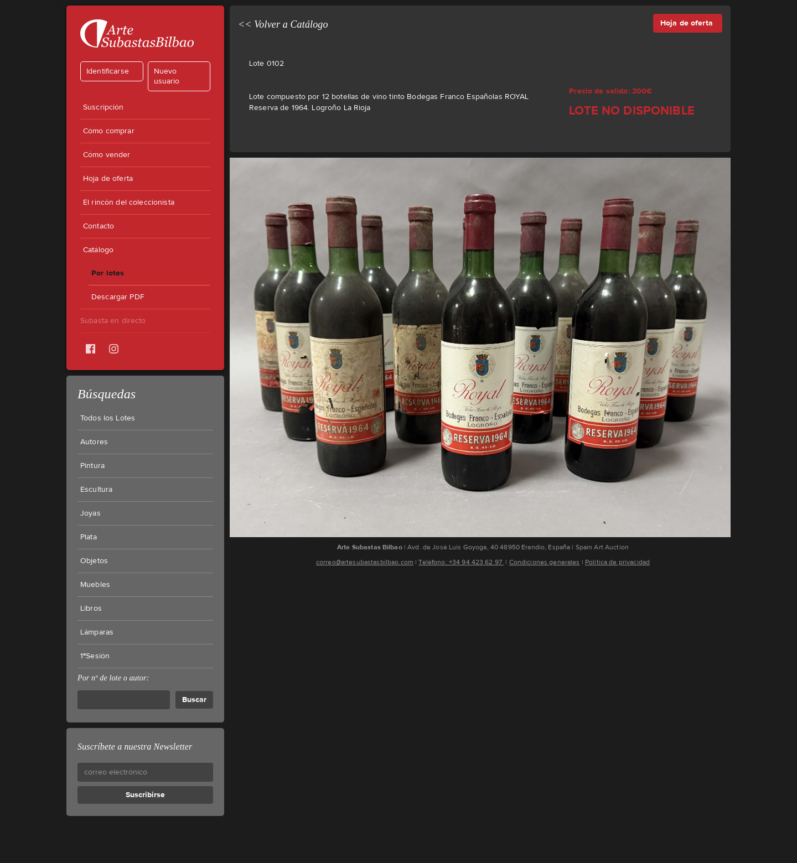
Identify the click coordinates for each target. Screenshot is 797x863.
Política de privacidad (617, 562)
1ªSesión (95, 656)
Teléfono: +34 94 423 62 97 (461, 562)
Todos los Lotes (107, 418)
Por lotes (107, 273)
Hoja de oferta (108, 178)
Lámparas (96, 632)
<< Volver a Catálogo (283, 24)
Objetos (94, 561)
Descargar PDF (117, 297)
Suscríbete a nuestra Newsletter (134, 746)
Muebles (95, 584)
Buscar (194, 699)
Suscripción (103, 107)
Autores (94, 442)
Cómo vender (107, 154)
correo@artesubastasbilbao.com (364, 562)
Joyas (90, 513)
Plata (88, 537)
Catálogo (98, 250)
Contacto (98, 226)
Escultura (96, 489)
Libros (91, 608)
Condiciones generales (544, 562)
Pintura (92, 465)
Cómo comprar (108, 131)
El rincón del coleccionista (128, 202)
